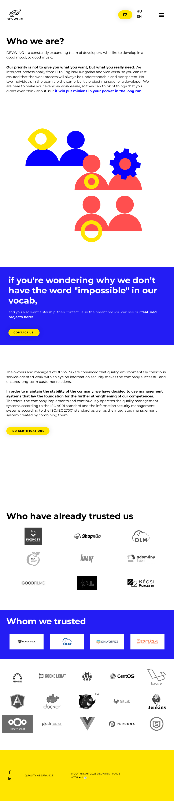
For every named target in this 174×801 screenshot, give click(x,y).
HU (139, 11)
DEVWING (104, 773)
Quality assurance (39, 775)
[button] (161, 15)
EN (139, 16)
